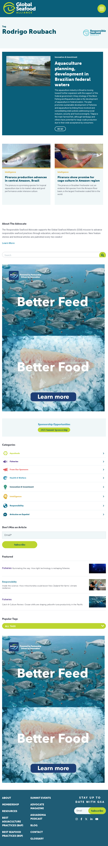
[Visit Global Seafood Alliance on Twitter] (86, 819)
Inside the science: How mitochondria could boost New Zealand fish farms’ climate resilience (39, 587)
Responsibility (9, 582)
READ (60, 128)
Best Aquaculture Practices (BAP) (12, 821)
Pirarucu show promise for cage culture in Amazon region (79, 178)
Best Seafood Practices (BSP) (12, 833)
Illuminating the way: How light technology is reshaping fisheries (41, 568)
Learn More (8, 243)
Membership (10, 804)
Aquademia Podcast (38, 816)
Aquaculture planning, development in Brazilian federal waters (73, 74)
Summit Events (40, 797)
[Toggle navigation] (101, 8)
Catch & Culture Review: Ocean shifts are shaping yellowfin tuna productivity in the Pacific (42, 604)
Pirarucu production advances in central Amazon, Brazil (26, 178)
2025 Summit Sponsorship (54, 429)
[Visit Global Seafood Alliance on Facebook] (81, 819)
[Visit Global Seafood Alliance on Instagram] (76, 819)
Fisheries (7, 568)
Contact (36, 832)
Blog (34, 825)
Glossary (37, 838)
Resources (9, 811)
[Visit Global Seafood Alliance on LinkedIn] (91, 819)
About (6, 797)
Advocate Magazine (37, 806)
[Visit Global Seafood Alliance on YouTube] (97, 819)
